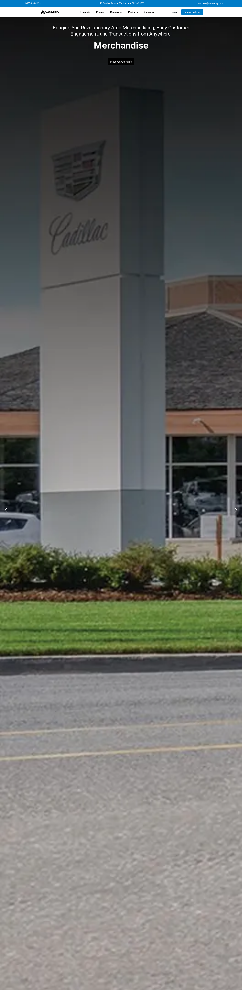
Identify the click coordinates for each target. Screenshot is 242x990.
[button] (85, 12)
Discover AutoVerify (121, 61)
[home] (50, 12)
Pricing (100, 12)
